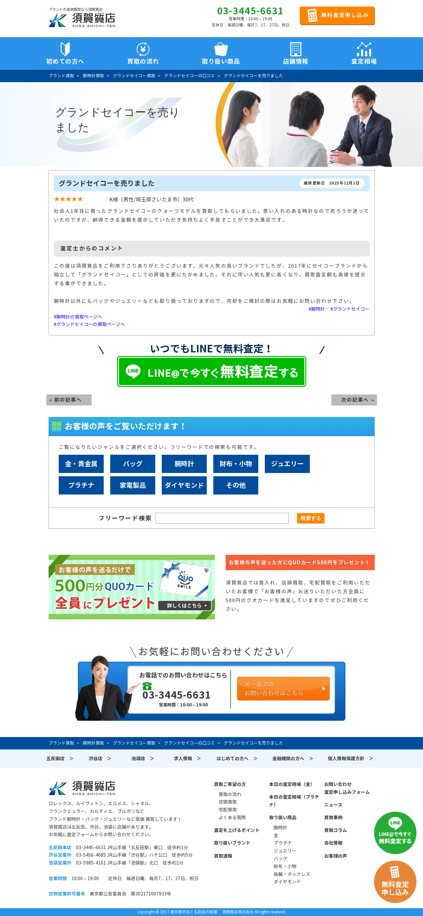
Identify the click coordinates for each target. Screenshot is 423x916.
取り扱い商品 (282, 817)
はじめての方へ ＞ (237, 758)
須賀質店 (82, 788)
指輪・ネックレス (292, 874)
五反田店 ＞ (60, 758)
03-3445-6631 (250, 11)
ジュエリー (287, 464)
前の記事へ (68, 400)
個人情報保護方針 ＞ (350, 758)
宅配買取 (228, 810)
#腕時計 (317, 309)
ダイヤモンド (184, 485)
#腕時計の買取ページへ (78, 317)
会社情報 (333, 843)
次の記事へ (355, 400)
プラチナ (81, 485)
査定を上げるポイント (237, 830)
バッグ (133, 464)
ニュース (333, 805)
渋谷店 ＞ (100, 758)
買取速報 (223, 856)
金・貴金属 (81, 464)
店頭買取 (228, 802)
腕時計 (184, 464)
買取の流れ (143, 61)
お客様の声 (335, 856)
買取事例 (333, 817)
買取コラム (335, 830)
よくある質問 (232, 817)
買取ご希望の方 (230, 784)
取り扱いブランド (232, 843)
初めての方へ (65, 61)
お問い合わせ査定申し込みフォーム (347, 788)
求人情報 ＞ (187, 758)
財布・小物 (235, 464)
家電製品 (133, 485)
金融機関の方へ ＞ (292, 758)
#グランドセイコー (350, 309)
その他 (236, 485)
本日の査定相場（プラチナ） (294, 801)
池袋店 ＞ (142, 758)
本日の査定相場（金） (292, 784)
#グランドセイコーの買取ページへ (89, 324)
